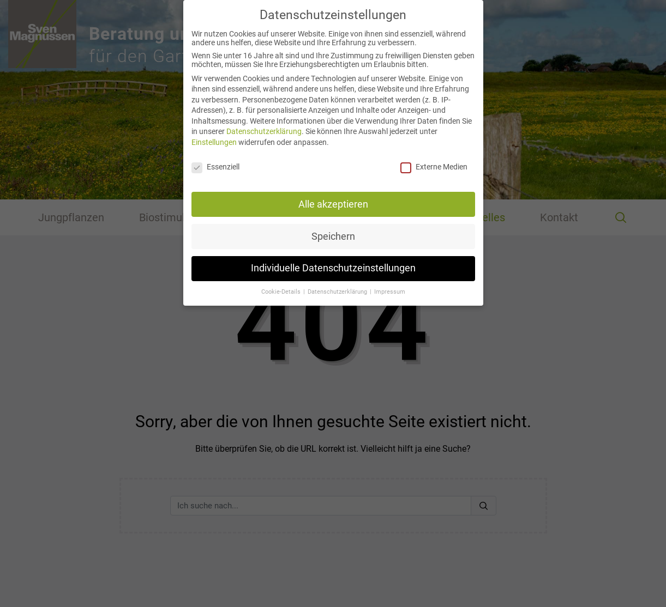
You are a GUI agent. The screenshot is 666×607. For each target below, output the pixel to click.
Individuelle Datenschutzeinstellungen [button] (333, 261)
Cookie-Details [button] (281, 284)
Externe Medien (433, 159)
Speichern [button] (333, 228)
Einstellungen (214, 134)
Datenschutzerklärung (264, 124)
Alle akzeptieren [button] (333, 196)
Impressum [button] (389, 284)
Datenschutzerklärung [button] (338, 284)
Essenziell (215, 159)
